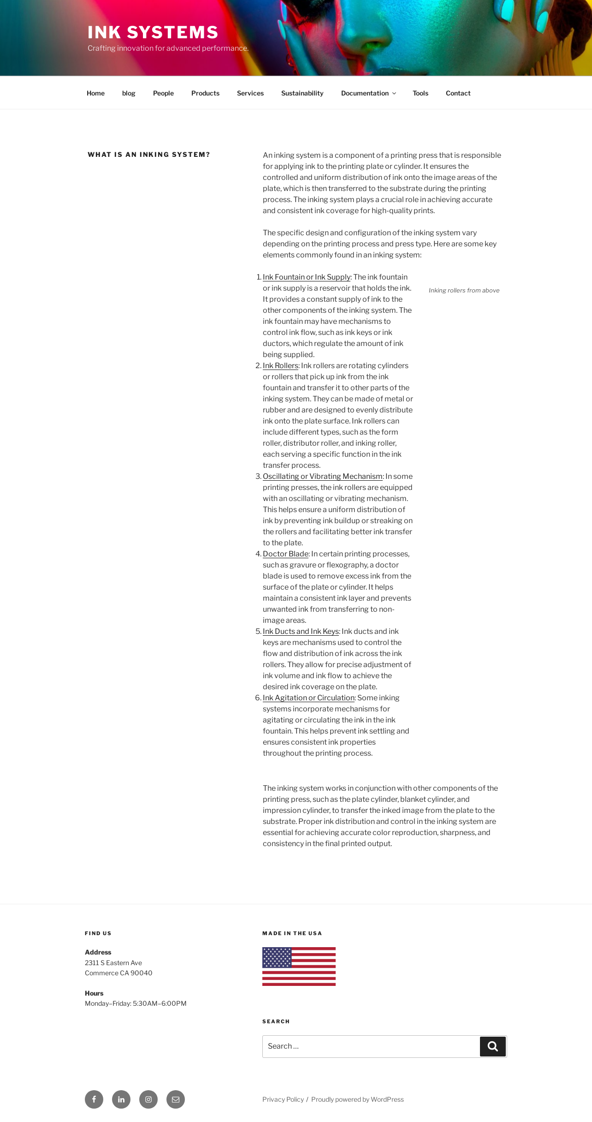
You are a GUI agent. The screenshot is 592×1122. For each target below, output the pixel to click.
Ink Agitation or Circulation (309, 697)
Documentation (369, 93)
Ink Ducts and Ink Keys (301, 631)
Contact (458, 93)
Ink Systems (153, 32)
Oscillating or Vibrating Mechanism (323, 476)
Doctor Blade (285, 553)
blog (129, 93)
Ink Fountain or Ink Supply (306, 277)
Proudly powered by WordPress (357, 1099)
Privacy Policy (283, 1099)
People (163, 93)
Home (96, 93)
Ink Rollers (280, 365)
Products (205, 93)
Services (250, 93)
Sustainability (302, 93)
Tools (420, 93)
